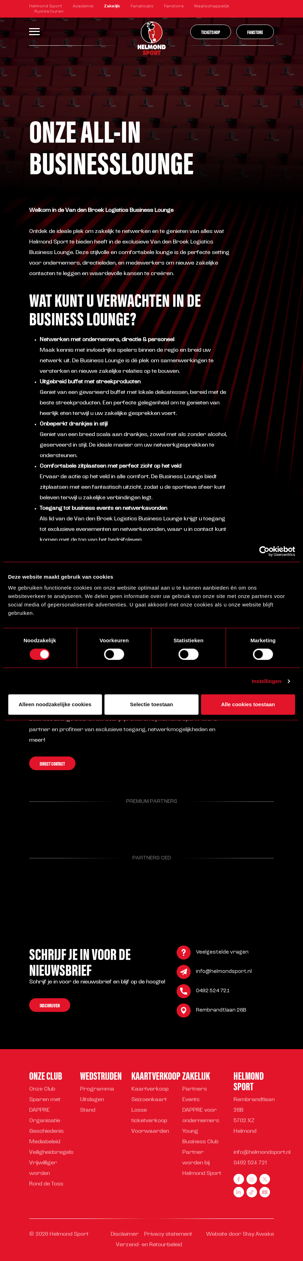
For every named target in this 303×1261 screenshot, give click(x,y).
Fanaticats (142, 6)
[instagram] (251, 1179)
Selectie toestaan (151, 704)
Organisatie (44, 1121)
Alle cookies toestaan (248, 704)
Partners (194, 1089)
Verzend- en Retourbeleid (149, 1245)
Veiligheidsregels (51, 1152)
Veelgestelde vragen (222, 953)
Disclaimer (125, 1234)
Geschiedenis (46, 1131)
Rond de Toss (46, 1184)
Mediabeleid (44, 1142)
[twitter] (264, 1179)
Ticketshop (210, 31)
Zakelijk (112, 6)
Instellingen (267, 681)
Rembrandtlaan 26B (221, 1011)
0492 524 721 (213, 992)
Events (190, 1100)
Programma (97, 1089)
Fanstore (174, 6)
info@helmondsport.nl (224, 972)
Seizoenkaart (149, 1100)
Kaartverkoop (150, 1089)
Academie (83, 6)
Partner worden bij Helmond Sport (201, 1163)
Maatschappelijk (212, 6)
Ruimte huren (49, 11)
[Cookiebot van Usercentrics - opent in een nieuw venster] (264, 551)
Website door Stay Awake (240, 1234)
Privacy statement (168, 1234)
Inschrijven (50, 1006)
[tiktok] (251, 1192)
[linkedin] (238, 1192)
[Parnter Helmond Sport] (46, 825)
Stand (87, 1110)
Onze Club (42, 1089)
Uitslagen (92, 1100)
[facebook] (238, 1179)
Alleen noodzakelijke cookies (55, 704)
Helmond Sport (45, 6)
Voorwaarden (150, 1131)
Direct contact (52, 764)
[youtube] (264, 1192)
